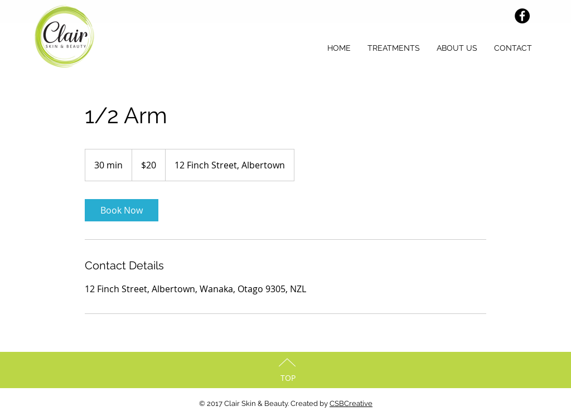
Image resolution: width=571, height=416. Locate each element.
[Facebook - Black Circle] (522, 15)
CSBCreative (351, 403)
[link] (121, 210)
